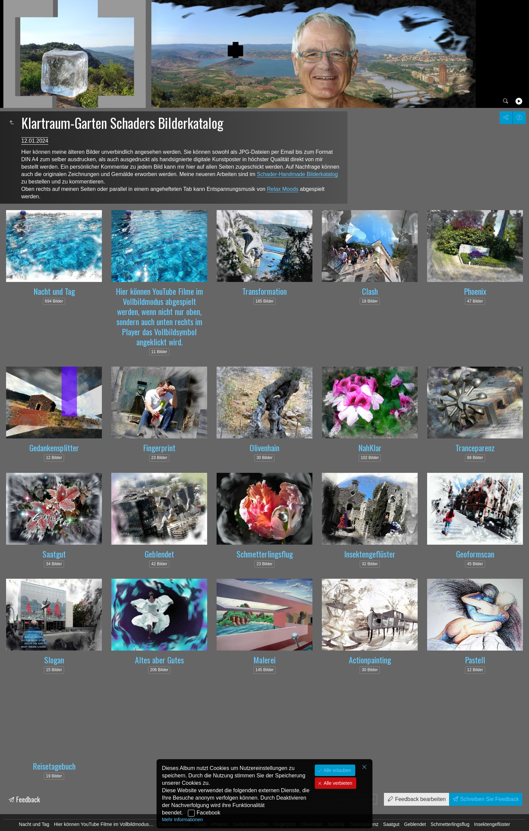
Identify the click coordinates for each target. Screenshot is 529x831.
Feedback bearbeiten (419, 799)
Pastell (475, 660)
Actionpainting (370, 660)
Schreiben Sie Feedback (488, 799)
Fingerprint (159, 447)
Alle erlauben (336, 770)
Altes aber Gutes (159, 660)
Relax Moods (282, 189)
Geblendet (159, 554)
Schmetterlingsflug (264, 554)
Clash (370, 291)
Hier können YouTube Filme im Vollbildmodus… (104, 824)
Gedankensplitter (54, 447)
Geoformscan (475, 554)
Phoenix (475, 291)
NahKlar (370, 447)
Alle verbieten (337, 783)
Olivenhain (264, 447)
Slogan (54, 660)
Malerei (264, 660)
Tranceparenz (475, 447)
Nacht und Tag (54, 291)
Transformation (264, 291)
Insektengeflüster (369, 554)
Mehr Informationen (182, 819)
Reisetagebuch (54, 766)
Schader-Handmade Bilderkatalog (297, 174)
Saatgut (54, 554)
